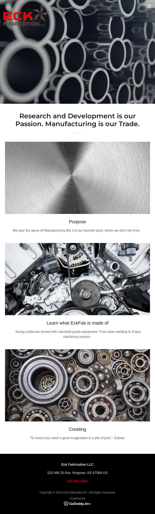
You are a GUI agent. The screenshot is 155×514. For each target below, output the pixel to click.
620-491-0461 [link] (77, 481)
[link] (26, 5)
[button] (149, 6)
